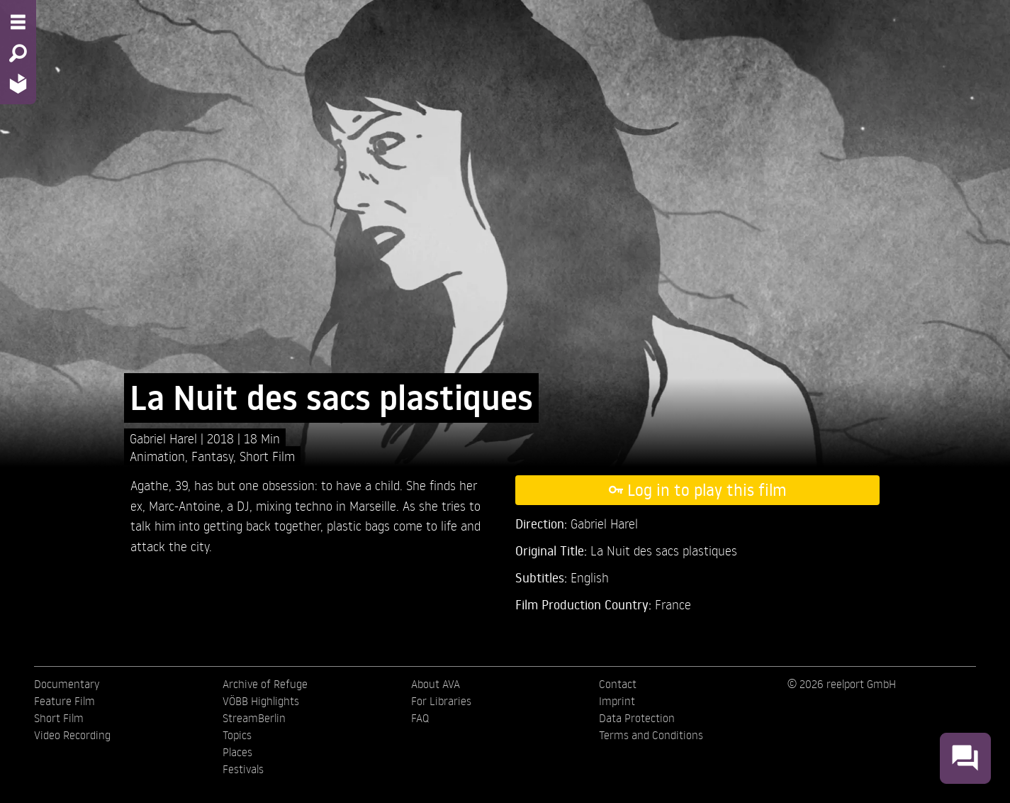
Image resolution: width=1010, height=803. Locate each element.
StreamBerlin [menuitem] (254, 718)
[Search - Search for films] (18, 53)
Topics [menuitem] (237, 735)
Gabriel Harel (165, 438)
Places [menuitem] (237, 752)
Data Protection (637, 718)
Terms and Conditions (651, 735)
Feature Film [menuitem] (64, 701)
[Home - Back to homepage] (18, 83)
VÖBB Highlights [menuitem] (261, 701)
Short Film (267, 456)
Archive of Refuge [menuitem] (265, 684)
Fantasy (212, 456)
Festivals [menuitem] (243, 769)
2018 (222, 438)
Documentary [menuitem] (66, 684)
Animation (157, 456)
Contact (617, 684)
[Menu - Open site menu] (18, 22)
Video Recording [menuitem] (72, 735)
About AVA (435, 684)
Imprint (617, 701)
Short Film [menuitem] (59, 718)
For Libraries (441, 701)
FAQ (420, 718)
